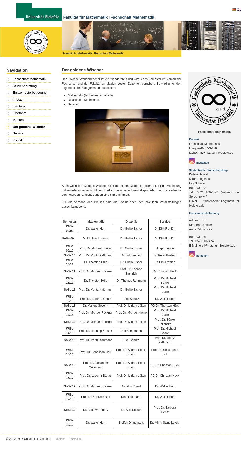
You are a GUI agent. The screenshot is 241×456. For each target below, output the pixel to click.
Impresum (76, 438)
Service (18, 133)
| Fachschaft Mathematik (108, 53)
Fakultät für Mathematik (85, 17)
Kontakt (18, 140)
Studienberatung (25, 86)
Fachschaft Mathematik (132, 17)
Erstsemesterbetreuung (30, 92)
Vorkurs (18, 120)
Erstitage (19, 106)
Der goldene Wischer (29, 127)
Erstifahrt (19, 113)
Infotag (18, 99)
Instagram (199, 162)
